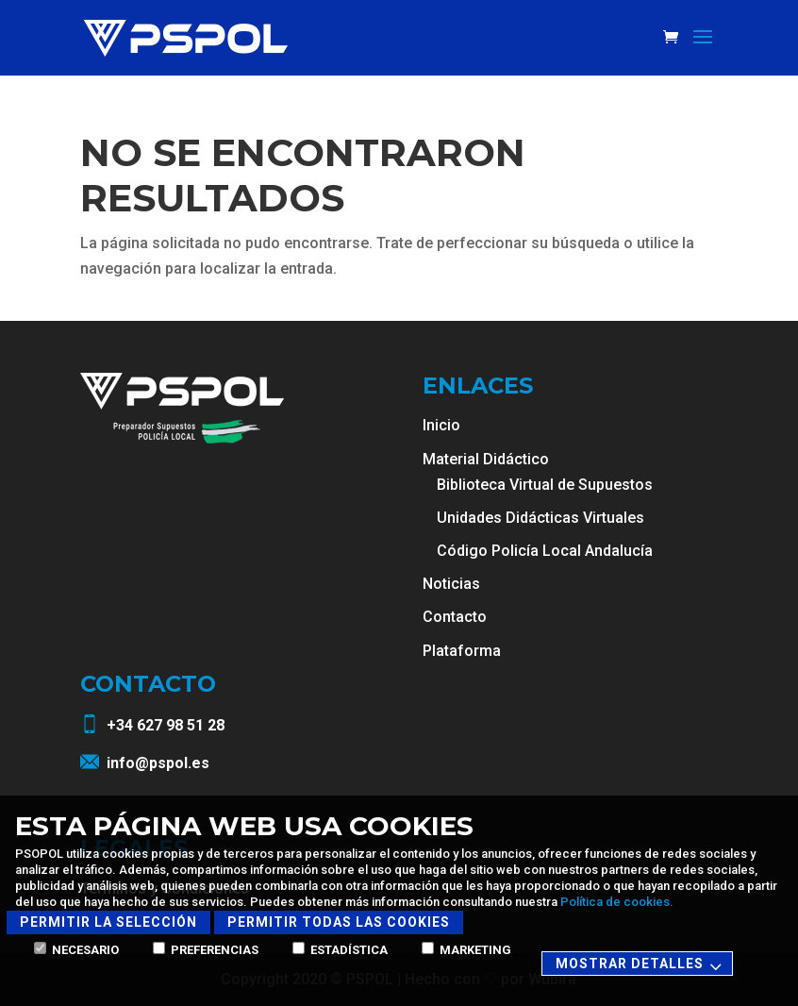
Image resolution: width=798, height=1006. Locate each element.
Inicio (441, 425)
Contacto (455, 617)
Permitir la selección (108, 922)
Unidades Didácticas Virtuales (540, 518)
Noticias (451, 584)
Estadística (340, 950)
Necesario (76, 950)
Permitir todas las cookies (338, 922)
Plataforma (462, 651)
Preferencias (205, 950)
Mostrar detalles (641, 965)
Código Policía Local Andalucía (545, 551)
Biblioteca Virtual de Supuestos (545, 485)
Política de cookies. (616, 902)
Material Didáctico (486, 459)
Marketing (466, 950)
